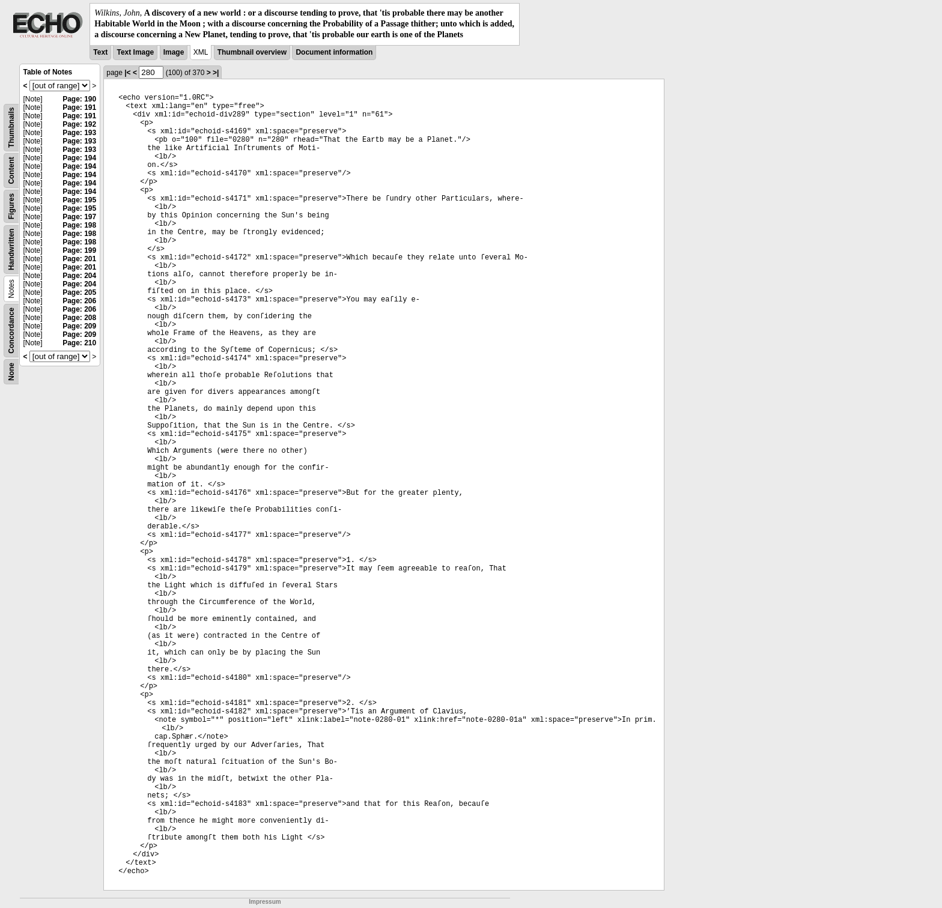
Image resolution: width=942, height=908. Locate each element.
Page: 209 (79, 326)
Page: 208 (79, 317)
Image (173, 52)
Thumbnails (11, 127)
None (11, 372)
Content (11, 170)
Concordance (11, 330)
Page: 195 (79, 200)
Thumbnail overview (252, 52)
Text (100, 52)
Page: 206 (79, 301)
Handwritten (11, 249)
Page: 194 (79, 158)
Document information (334, 52)
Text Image (135, 52)
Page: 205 (79, 292)
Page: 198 (79, 225)
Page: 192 (79, 124)
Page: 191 (79, 107)
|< (127, 72)
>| (216, 72)
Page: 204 (79, 275)
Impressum (265, 901)
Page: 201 (79, 259)
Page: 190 (79, 99)
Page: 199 (79, 250)
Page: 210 (79, 343)
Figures (11, 206)
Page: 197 (79, 217)
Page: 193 (79, 133)
